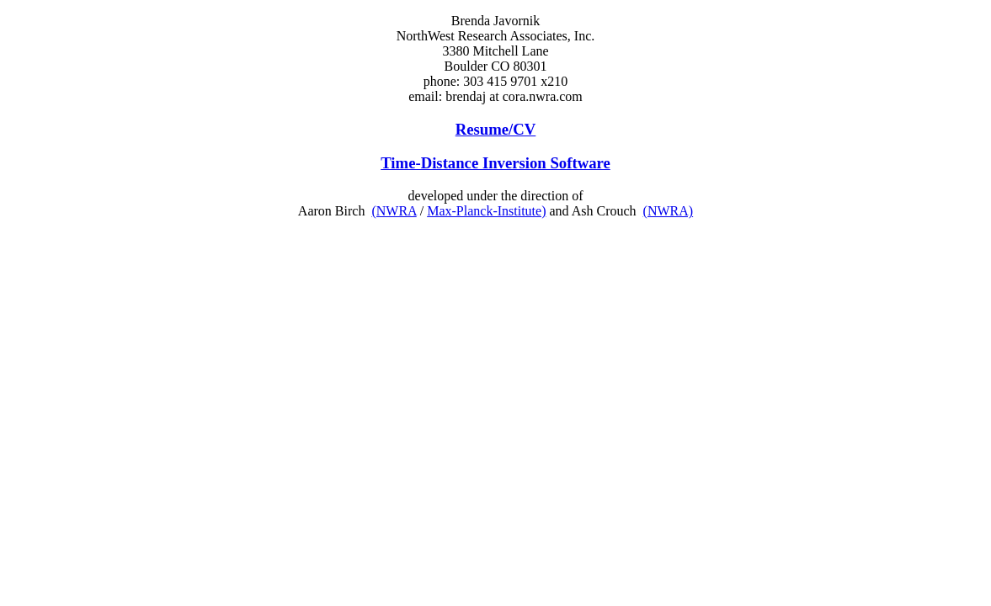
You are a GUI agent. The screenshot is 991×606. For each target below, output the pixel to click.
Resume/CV (496, 129)
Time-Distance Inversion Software (495, 163)
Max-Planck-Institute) (486, 211)
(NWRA (393, 211)
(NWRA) (668, 211)
